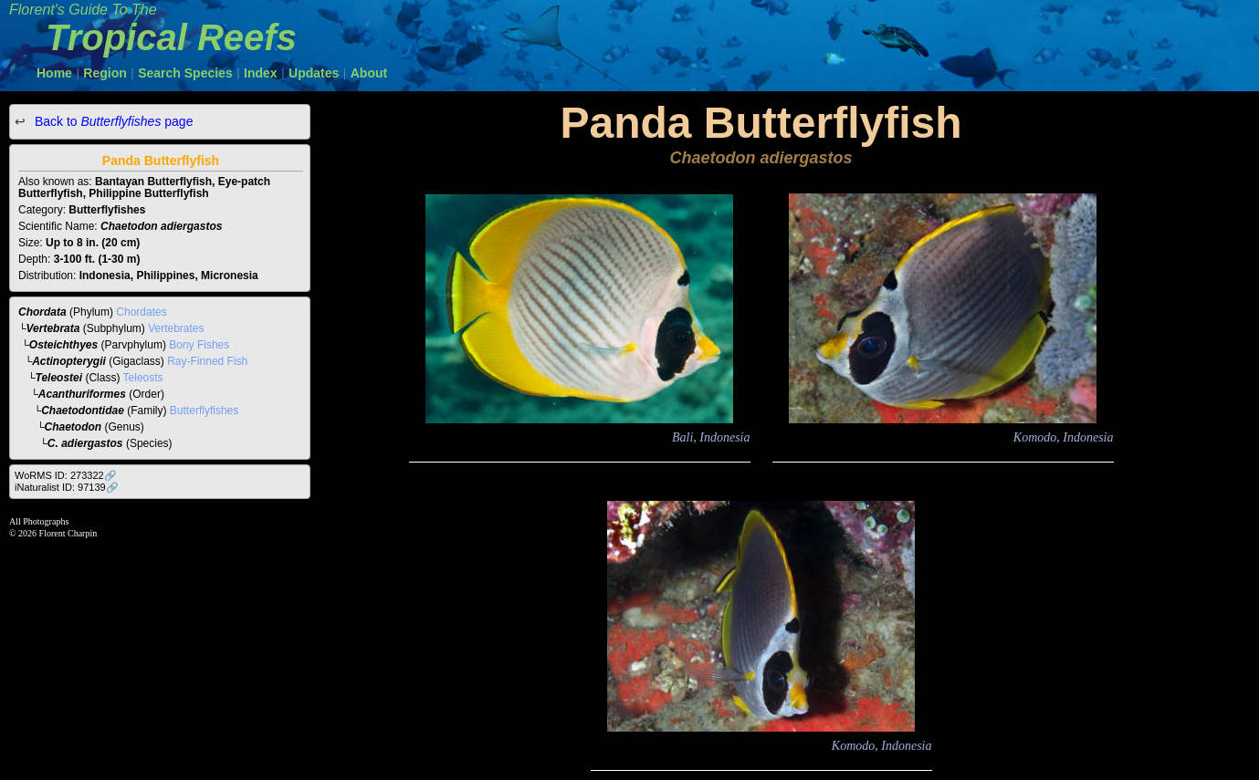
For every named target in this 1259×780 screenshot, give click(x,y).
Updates (314, 73)
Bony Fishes (199, 344)
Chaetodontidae (82, 410)
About (369, 73)
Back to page (112, 121)
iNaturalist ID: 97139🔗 (67, 487)
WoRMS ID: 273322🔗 (66, 475)
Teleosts (143, 377)
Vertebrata (53, 328)
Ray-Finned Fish (207, 361)
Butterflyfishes (204, 410)
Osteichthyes (63, 344)
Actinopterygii (69, 361)
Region (104, 73)
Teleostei (59, 377)
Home (54, 73)
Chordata (42, 312)
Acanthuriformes (82, 394)
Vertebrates (176, 328)
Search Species (185, 73)
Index (261, 73)
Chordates (141, 312)
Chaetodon (73, 427)
